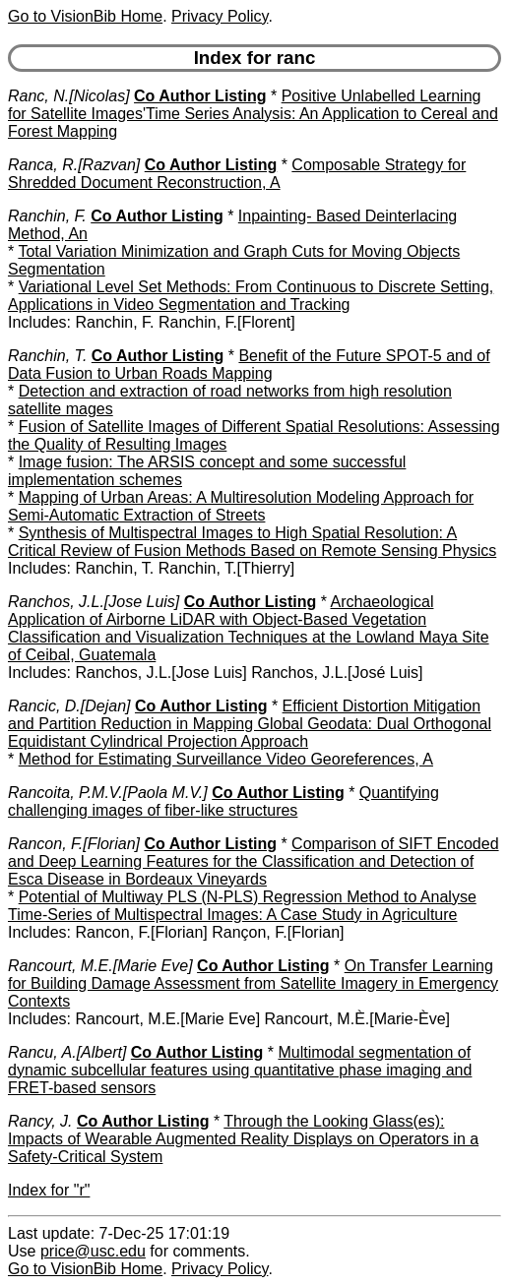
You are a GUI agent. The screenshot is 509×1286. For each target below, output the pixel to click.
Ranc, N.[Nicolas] (69, 96)
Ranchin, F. (47, 216)
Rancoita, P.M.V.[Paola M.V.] (108, 792)
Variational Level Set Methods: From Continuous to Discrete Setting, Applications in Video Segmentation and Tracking (250, 295)
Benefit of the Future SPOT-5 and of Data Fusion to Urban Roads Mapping (249, 364)
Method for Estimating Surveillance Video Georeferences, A (226, 759)
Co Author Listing (200, 96)
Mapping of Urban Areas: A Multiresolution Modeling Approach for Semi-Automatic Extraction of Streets (241, 506)
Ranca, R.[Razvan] (74, 164)
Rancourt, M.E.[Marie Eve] (100, 965)
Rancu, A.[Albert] (67, 1052)
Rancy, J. (40, 1121)
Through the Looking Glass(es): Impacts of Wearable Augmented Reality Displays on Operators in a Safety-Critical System (243, 1139)
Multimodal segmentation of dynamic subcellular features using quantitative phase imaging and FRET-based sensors (240, 1070)
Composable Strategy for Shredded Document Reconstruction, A (237, 173)
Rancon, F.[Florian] (74, 843)
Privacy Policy (219, 16)
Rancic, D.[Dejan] (69, 706)
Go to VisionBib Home (85, 16)
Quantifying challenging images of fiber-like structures (223, 801)
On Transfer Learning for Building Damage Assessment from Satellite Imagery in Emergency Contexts (253, 983)
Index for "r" (49, 1190)
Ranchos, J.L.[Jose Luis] (93, 601)
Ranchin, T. (47, 355)
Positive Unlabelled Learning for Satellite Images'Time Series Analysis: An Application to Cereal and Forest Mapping (253, 114)
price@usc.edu (93, 1251)
